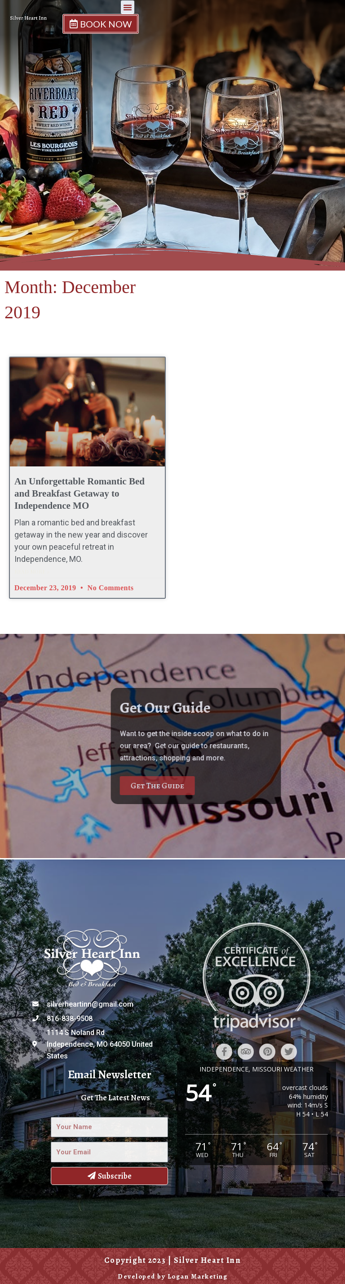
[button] (245, 15)
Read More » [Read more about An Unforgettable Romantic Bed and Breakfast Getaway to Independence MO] (31, 571)
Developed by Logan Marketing (172, 1275)
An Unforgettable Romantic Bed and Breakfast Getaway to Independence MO (79, 493)
